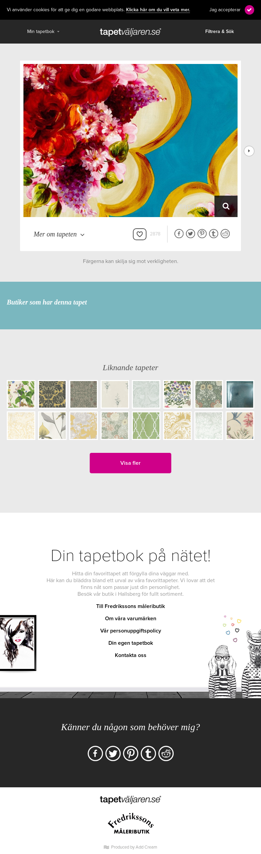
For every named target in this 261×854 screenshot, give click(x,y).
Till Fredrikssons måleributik (130, 606)
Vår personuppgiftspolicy (130, 630)
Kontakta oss (130, 655)
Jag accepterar (225, 10)
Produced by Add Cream (134, 847)
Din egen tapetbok (130, 643)
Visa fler (130, 463)
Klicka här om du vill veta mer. (158, 10)
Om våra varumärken (130, 618)
